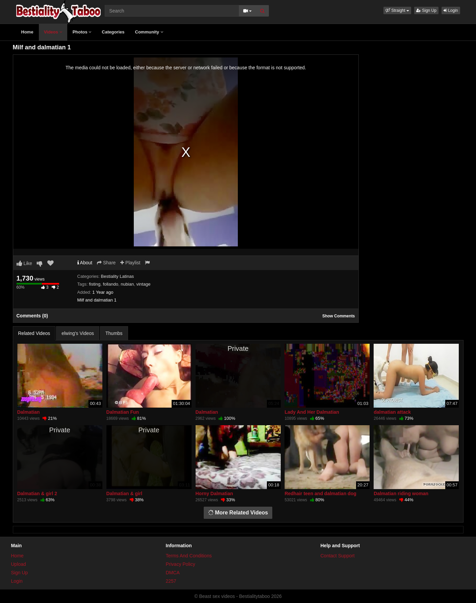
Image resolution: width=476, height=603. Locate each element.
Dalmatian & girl (124, 493)
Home (27, 31)
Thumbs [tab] (114, 333)
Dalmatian (28, 412)
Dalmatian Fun (122, 412)
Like (24, 263)
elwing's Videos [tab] (77, 333)
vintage (143, 284)
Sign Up (426, 10)
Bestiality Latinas (117, 276)
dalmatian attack (392, 412)
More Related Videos (238, 512)
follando (110, 284)
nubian (127, 284)
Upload (18, 564)
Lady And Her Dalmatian (311, 412)
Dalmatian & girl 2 (37, 493)
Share (106, 262)
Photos (82, 31)
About (85, 262)
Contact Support (338, 555)
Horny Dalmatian (214, 493)
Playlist (130, 262)
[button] (397, 10)
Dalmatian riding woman (401, 493)
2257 (171, 581)
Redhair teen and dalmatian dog (320, 493)
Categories (113, 31)
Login (451, 10)
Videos (53, 31)
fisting (94, 284)
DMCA (173, 572)
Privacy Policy (180, 564)
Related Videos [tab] (34, 333)
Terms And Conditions (189, 555)
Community (149, 31)
